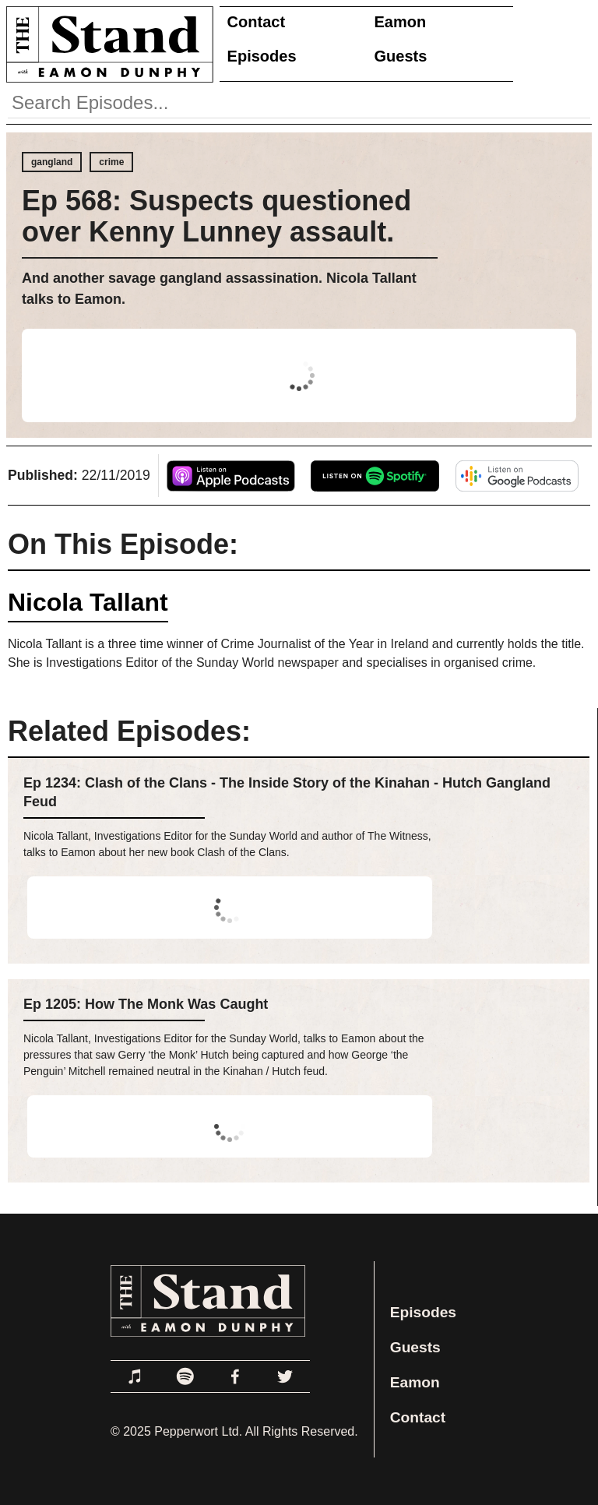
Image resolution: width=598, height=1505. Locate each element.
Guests (401, 56)
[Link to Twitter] (285, 1376)
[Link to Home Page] (106, 44)
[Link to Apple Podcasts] (135, 1376)
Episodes (262, 56)
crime (111, 162)
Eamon (401, 21)
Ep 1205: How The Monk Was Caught (145, 1004)
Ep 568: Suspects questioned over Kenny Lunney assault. (216, 216)
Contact (256, 21)
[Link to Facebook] (235, 1376)
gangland (51, 162)
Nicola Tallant (88, 602)
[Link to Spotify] (185, 1376)
